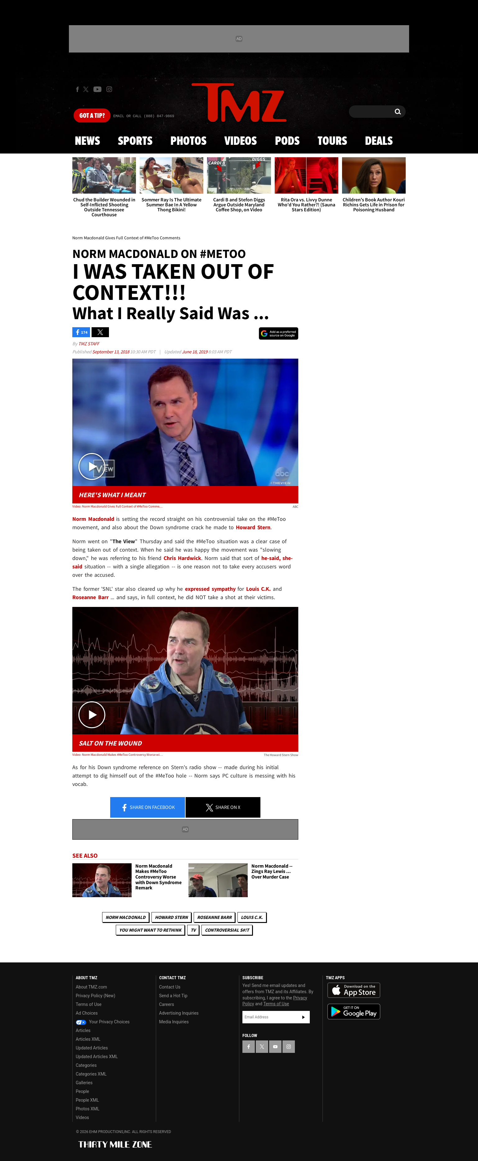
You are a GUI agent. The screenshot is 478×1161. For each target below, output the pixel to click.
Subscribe (303, 1017)
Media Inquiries (174, 1021)
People (82, 1091)
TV (193, 930)
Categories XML (91, 1074)
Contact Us (170, 986)
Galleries (84, 1082)
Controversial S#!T (227, 930)
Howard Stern (171, 917)
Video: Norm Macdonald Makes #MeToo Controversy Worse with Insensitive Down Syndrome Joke (117, 754)
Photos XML (87, 1108)
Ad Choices (87, 1013)
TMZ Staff (88, 343)
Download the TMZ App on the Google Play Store (353, 1012)
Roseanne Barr (214, 917)
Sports (135, 141)
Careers (166, 1004)
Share (148, 807)
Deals (379, 141)
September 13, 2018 (111, 352)
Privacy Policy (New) (95, 995)
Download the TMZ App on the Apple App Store (353, 990)
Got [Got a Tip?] (92, 116)
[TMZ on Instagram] (109, 89)
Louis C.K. (252, 917)
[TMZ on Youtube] (97, 89)
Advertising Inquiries (179, 1013)
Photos (188, 141)
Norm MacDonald (126, 917)
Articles (83, 1030)
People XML (87, 1100)
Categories (86, 1065)
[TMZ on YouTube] (275, 1046)
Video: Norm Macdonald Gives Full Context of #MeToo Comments (117, 506)
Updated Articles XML (97, 1056)
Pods (287, 141)
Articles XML (88, 1039)
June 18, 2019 (195, 352)
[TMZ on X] (87, 89)
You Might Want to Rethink (150, 930)
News (87, 141)
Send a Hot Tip (173, 995)
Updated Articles (92, 1047)
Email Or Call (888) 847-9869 (143, 116)
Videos (240, 141)
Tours (332, 141)
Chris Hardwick (182, 558)
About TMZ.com (91, 986)
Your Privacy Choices (103, 1021)
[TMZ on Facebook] (77, 89)
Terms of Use (88, 1004)
